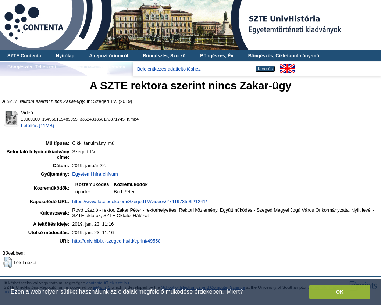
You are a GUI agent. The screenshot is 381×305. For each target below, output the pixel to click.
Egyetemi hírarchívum (95, 174)
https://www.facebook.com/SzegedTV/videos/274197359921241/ (139, 201)
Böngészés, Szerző (164, 55)
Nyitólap (65, 55)
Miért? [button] (235, 291)
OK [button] (340, 292)
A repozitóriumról (108, 55)
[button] (7, 262)
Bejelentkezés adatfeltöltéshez (169, 69)
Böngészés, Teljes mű (31, 66)
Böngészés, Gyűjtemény (98, 66)
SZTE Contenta (24, 55)
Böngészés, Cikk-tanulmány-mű (283, 55)
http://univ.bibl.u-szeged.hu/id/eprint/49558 (116, 241)
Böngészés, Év (216, 55)
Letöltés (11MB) (37, 125)
